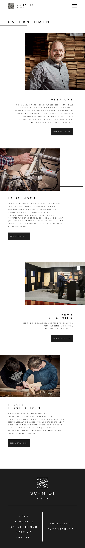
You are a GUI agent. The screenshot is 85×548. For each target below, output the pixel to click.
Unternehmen (24, 527)
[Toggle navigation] (73, 5)
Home (24, 517)
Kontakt (24, 538)
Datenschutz (61, 529)
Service (24, 532)
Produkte (24, 522)
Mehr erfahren (62, 132)
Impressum (60, 524)
